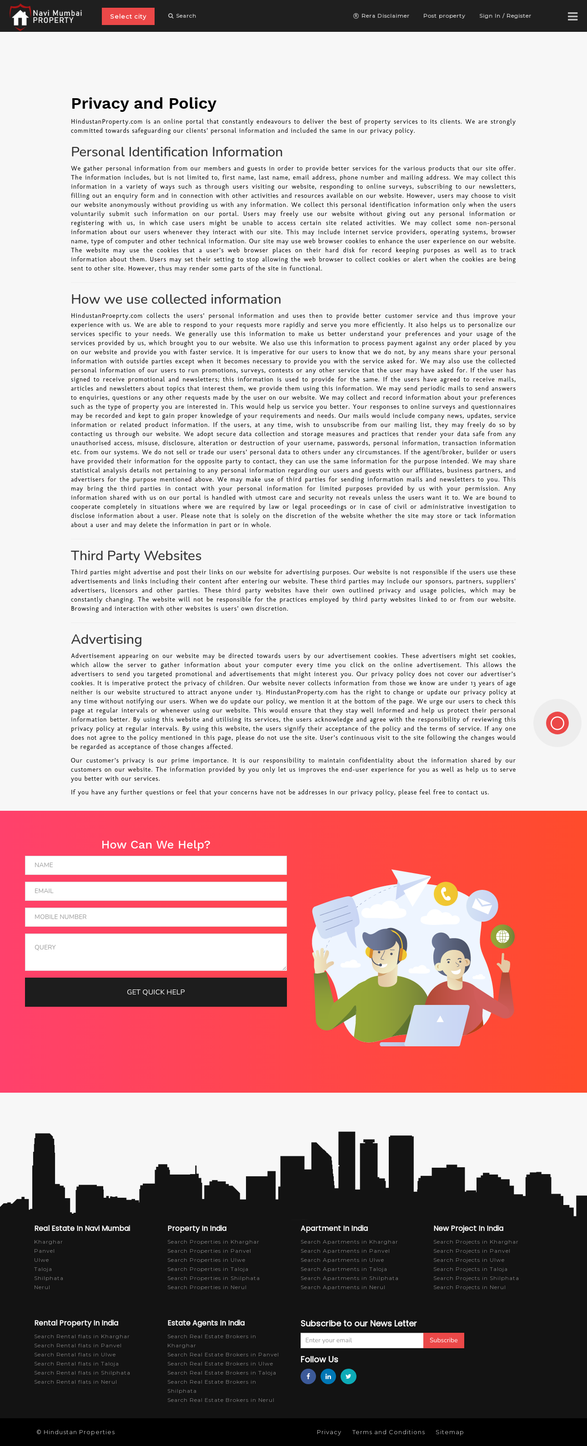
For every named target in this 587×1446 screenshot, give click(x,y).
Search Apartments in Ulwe (342, 1259)
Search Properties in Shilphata (213, 1278)
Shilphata (49, 1278)
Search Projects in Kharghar (476, 1241)
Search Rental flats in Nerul (75, 1381)
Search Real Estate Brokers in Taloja (221, 1372)
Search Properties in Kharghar (213, 1241)
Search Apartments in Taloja (344, 1268)
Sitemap (450, 1432)
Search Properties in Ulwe (206, 1259)
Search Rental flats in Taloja (76, 1363)
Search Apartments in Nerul (343, 1287)
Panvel (44, 1250)
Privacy (329, 1432)
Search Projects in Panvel (472, 1250)
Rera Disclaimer (381, 15)
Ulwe (41, 1259)
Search (182, 15)
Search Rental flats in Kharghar (82, 1336)
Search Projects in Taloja (470, 1268)
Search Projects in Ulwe (469, 1259)
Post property (444, 15)
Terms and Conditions (388, 1432)
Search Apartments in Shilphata (350, 1278)
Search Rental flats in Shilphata (82, 1372)
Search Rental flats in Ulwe (75, 1354)
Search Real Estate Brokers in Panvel (223, 1354)
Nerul (42, 1287)
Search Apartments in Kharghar (349, 1241)
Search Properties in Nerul (207, 1287)
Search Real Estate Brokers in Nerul (221, 1399)
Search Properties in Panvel (209, 1250)
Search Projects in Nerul (469, 1287)
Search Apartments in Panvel (345, 1250)
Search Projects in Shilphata (476, 1278)
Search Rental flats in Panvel (78, 1345)
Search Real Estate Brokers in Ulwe (220, 1363)
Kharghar (48, 1241)
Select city (128, 16)
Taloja (43, 1268)
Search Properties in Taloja (208, 1268)
